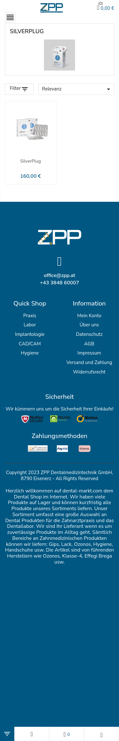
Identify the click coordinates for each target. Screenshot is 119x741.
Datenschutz (89, 334)
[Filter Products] (19, 89)
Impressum (89, 353)
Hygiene (30, 353)
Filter (15, 88)
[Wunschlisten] (66, 734)
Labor (29, 325)
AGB (89, 344)
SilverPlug (30, 161)
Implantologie (29, 334)
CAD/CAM (30, 344)
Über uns (89, 325)
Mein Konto (89, 315)
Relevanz (77, 89)
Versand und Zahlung (89, 362)
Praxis (29, 315)
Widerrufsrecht (89, 372)
